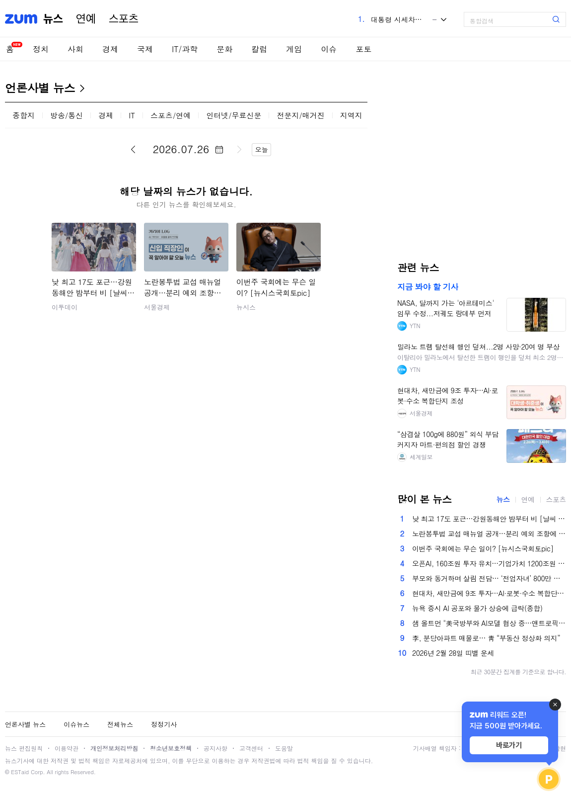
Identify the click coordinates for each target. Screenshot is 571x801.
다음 (239, 149)
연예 (86, 18)
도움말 (284, 748)
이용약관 (66, 748)
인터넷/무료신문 (233, 115)
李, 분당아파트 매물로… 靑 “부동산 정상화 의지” (486, 638)
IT (132, 115)
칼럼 (259, 49)
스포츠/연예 (170, 115)
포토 (363, 49)
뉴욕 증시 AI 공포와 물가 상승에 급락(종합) (477, 608)
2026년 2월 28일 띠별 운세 (453, 653)
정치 (41, 49)
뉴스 (53, 18)
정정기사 (164, 724)
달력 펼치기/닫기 (219, 149)
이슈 (329, 49)
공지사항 (215, 748)
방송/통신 (66, 115)
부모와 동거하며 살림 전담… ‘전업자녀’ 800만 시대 (489, 578)
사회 (75, 49)
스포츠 (124, 18)
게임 (294, 49)
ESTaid (20, 772)
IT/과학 (185, 49)
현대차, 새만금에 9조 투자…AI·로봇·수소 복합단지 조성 (489, 593)
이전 (133, 149)
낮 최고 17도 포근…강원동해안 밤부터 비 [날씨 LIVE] (489, 519)
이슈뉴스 (76, 724)
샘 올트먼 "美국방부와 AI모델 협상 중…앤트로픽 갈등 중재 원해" (489, 623)
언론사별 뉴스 (40, 87)
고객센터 (251, 748)
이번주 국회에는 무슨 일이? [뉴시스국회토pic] (483, 548)
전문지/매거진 (300, 115)
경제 (110, 49)
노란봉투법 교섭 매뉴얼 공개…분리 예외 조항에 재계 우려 (489, 533)
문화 (224, 49)
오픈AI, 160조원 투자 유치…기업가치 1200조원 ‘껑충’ (489, 563)
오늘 (261, 149)
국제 (145, 49)
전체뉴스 (120, 724)
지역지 (351, 115)
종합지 (23, 115)
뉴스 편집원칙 (24, 748)
